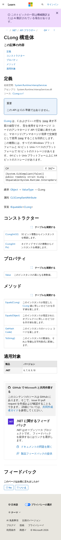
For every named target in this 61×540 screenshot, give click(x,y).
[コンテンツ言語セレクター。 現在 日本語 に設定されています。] (13, 504)
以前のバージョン (31, 520)
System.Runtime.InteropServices (31, 85)
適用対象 (11, 68)
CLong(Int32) (12, 234)
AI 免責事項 (12, 520)
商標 (22, 529)
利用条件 (11, 529)
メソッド (11, 64)
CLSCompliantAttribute (23, 197)
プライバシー (35, 525)
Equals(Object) (12, 315)
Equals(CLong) (12, 302)
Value (8, 274)
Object (14, 189)
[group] (30, 177)
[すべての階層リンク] (7, 30)
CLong (7, 121)
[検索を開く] (42, 4)
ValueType (28, 189)
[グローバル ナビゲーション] (3, 4)
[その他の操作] (54, 30)
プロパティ (12, 59)
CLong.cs (17, 93)
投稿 (22, 525)
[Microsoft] (30, 4)
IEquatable (16, 206)
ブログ (10, 525)
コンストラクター (16, 55)
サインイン (52, 4)
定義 (9, 51)
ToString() (10, 338)
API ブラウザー (27, 30)
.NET (14, 30)
